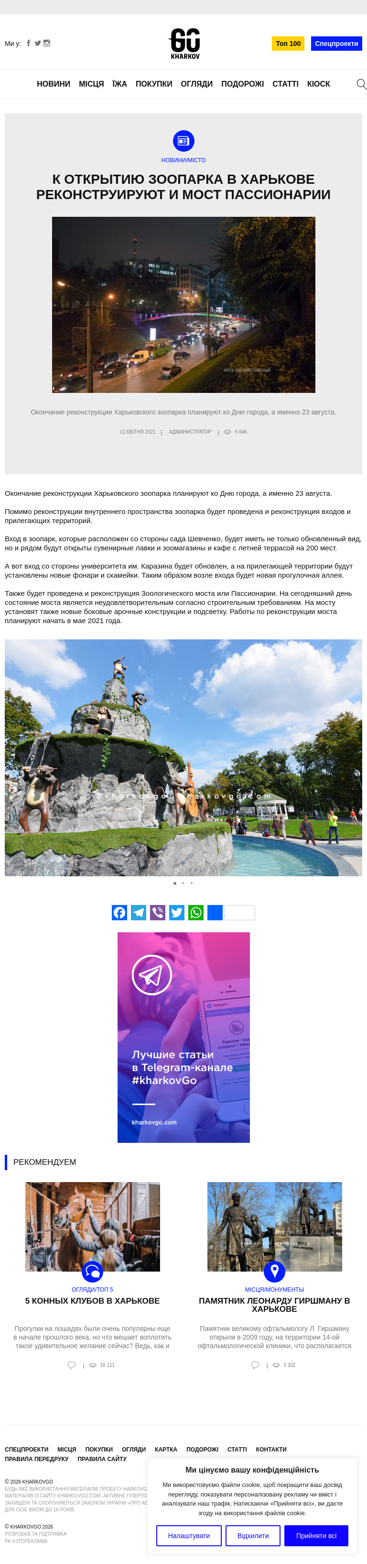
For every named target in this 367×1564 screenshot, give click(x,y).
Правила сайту (101, 1459)
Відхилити (253, 1536)
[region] (252, 1506)
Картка (166, 1449)
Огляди (197, 84)
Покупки (154, 84)
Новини (53, 84)
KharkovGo (183, 43)
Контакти (271, 1449)
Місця (91, 84)
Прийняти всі (316, 1536)
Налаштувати (189, 1536)
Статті (285, 84)
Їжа (120, 84)
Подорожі (242, 84)
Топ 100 (288, 43)
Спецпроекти (336, 43)
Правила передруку (37, 1459)
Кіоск (318, 84)
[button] (353, 758)
